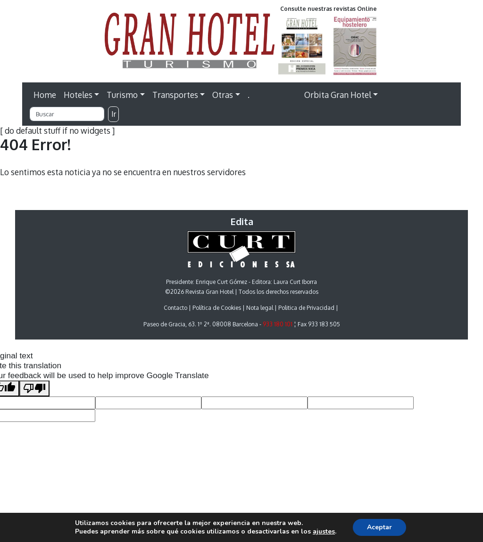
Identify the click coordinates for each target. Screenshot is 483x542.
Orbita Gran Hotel (337, 94)
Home (44, 94)
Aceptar (379, 527)
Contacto (175, 307)
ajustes (324, 531)
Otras (222, 94)
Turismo (122, 94)
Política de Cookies (216, 307)
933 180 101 (277, 324)
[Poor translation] (34, 388)
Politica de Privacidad (306, 307)
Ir (113, 114)
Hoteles (78, 94)
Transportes (175, 94)
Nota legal (259, 307)
